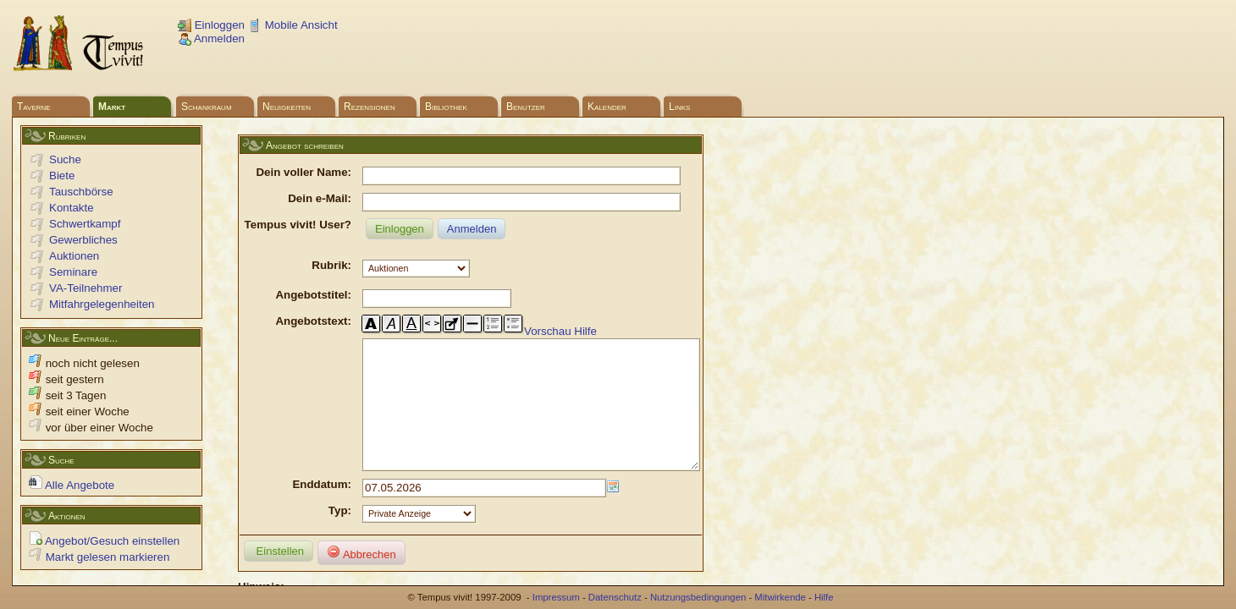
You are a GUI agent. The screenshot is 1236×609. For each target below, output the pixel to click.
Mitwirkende (779, 597)
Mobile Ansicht (293, 25)
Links (679, 106)
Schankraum (206, 106)
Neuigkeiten (286, 106)
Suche (65, 159)
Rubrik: (331, 265)
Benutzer (525, 106)
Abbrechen (361, 578)
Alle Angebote (71, 485)
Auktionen (74, 256)
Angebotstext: (313, 321)
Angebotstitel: (313, 294)
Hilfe (585, 331)
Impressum (556, 597)
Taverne (34, 106)
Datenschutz (615, 597)
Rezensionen (369, 106)
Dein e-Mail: (319, 198)
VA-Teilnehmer (85, 288)
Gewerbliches (83, 239)
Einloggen (211, 25)
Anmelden (211, 38)
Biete (61, 175)
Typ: (339, 535)
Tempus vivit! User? (298, 224)
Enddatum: (321, 509)
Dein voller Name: (303, 172)
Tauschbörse (81, 191)
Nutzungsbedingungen (698, 597)
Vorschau (547, 331)
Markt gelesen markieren (99, 557)
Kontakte (71, 207)
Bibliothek (446, 106)
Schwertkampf (84, 223)
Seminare (73, 272)
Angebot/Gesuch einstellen (104, 541)
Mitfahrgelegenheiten (101, 304)
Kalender (607, 106)
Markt (111, 106)
